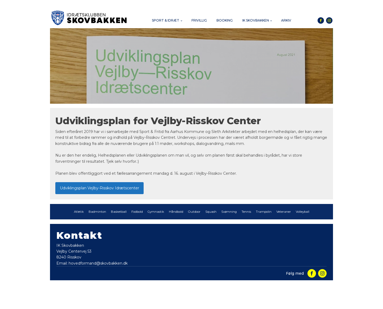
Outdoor (194, 212)
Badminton (97, 212)
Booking (225, 20)
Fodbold (137, 212)
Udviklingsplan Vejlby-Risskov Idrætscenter (99, 188)
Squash (211, 212)
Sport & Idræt (165, 20)
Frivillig (199, 20)
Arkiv (286, 20)
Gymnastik (156, 212)
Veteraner (283, 212)
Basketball (119, 212)
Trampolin (264, 212)
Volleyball (302, 212)
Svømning (229, 212)
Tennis (246, 212)
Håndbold (176, 212)
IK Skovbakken (255, 20)
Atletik (79, 212)
